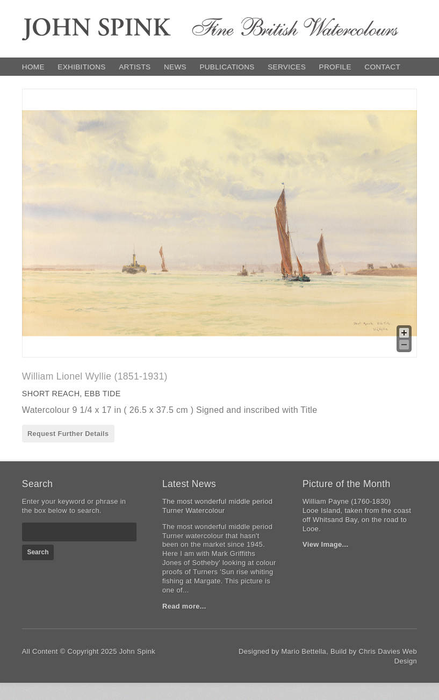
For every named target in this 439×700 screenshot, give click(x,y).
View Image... (325, 544)
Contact (382, 67)
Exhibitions (81, 67)
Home (33, 67)
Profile (335, 67)
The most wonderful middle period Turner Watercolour (217, 506)
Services (287, 67)
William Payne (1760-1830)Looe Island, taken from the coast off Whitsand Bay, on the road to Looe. (357, 515)
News (175, 67)
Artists (134, 67)
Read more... (184, 606)
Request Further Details (68, 434)
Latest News (189, 483)
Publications (226, 67)
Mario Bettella (303, 651)
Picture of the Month (346, 483)
